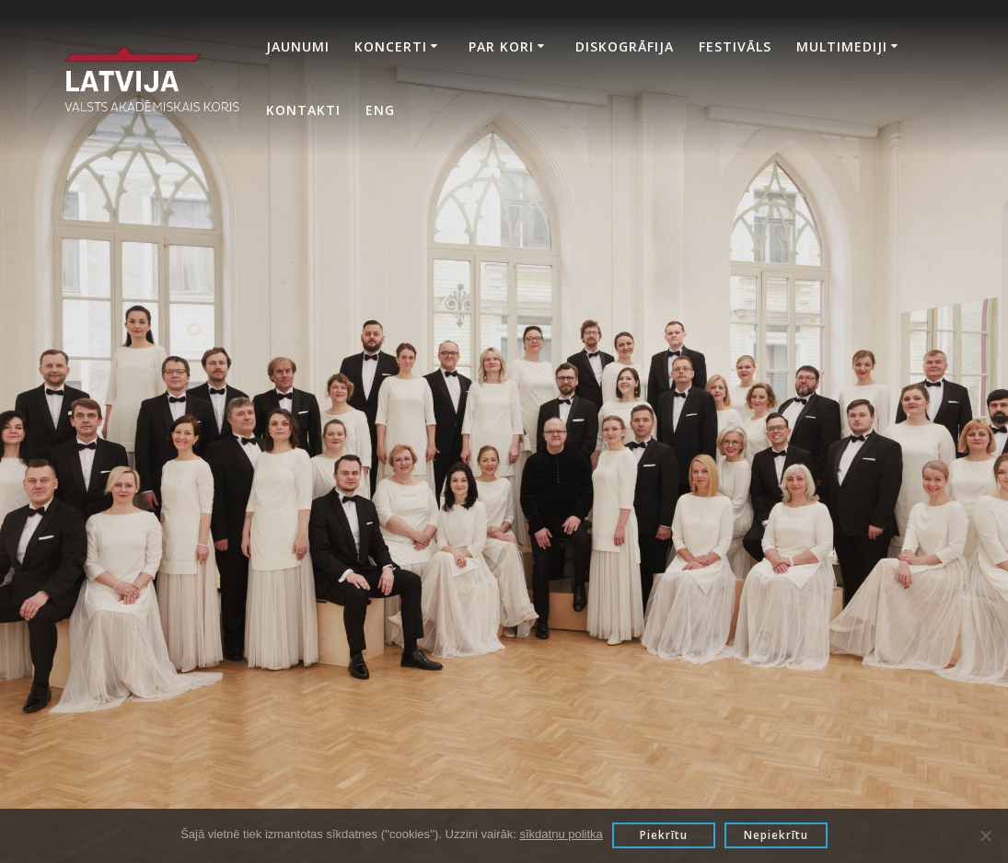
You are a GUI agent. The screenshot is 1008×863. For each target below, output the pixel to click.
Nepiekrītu (776, 835)
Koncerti (390, 46)
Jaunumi (298, 46)
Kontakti (303, 110)
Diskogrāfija (624, 46)
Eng (380, 110)
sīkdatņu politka (560, 834)
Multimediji (841, 46)
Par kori (501, 46)
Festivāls (735, 46)
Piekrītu (664, 835)
